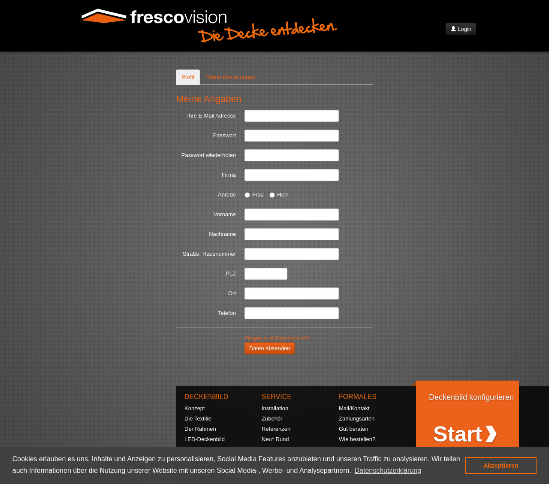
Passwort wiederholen (208, 155)
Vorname (225, 214)
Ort (232, 293)
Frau (254, 194)
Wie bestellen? (357, 439)
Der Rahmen (200, 429)
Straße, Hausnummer (209, 254)
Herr (278, 194)
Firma (229, 175)
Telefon (227, 313)
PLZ (231, 273)
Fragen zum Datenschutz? (277, 338)
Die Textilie (197, 418)
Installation (275, 408)
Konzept (194, 408)
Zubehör (272, 418)
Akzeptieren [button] (501, 465)
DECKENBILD (206, 396)
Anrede (227, 194)
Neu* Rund (275, 439)
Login (460, 29)
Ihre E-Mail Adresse (211, 115)
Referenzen (276, 429)
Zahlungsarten (356, 418)
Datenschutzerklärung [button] (388, 470)
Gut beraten (353, 429)
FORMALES (358, 396)
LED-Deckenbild (204, 439)
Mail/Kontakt (354, 408)
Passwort (224, 135)
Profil (187, 77)
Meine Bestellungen (230, 77)
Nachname (222, 234)
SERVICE (277, 396)
